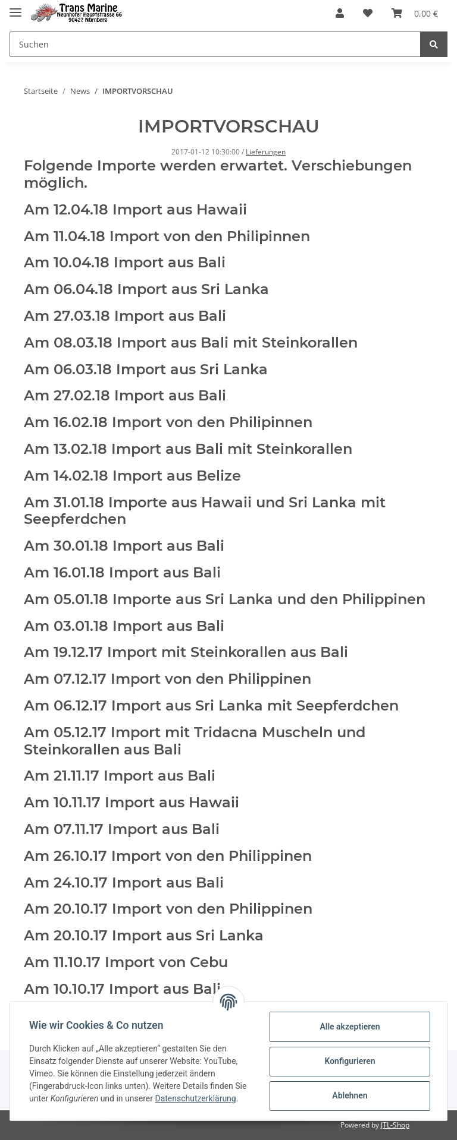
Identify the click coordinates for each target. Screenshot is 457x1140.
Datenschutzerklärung (195, 1098)
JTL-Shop (395, 1125)
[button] (339, 13)
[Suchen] (215, 44)
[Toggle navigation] (15, 7)
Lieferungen (266, 152)
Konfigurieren (349, 1061)
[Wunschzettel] (367, 13)
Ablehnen (349, 1095)
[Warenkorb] (414, 13)
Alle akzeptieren (350, 1026)
